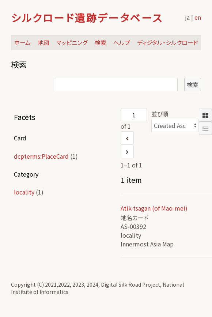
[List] (205, 128)
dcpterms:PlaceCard (41, 156)
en (197, 17)
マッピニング (72, 42)
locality (24, 192)
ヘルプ (121, 42)
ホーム (22, 42)
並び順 (160, 113)
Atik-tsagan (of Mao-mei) (154, 208)
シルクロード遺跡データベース (87, 17)
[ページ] (134, 115)
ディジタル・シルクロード (167, 42)
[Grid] (205, 115)
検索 (100, 42)
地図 (43, 42)
